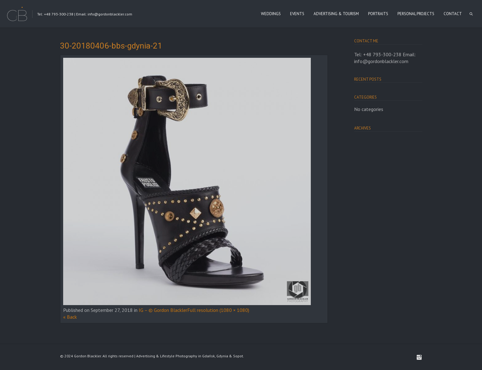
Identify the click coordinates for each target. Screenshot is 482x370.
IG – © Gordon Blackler (163, 310)
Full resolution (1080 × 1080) (218, 310)
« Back (70, 317)
